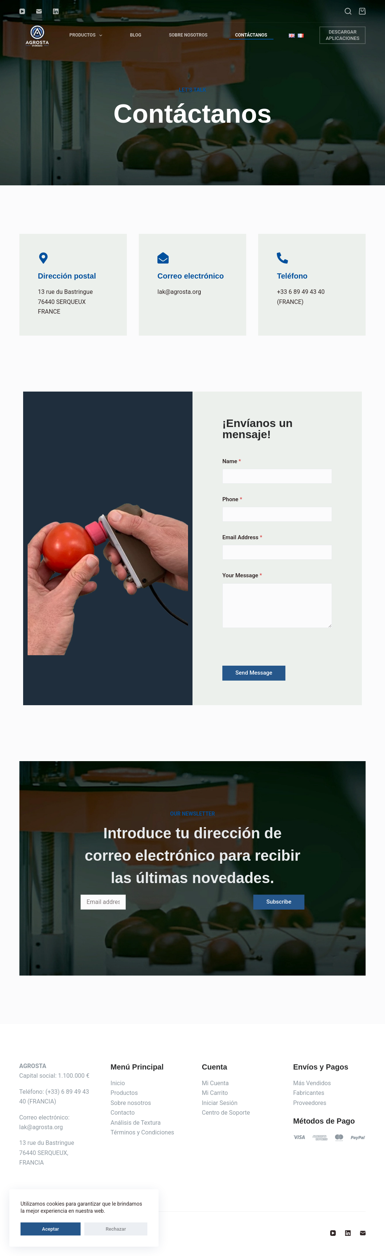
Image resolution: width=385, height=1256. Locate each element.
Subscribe (278, 901)
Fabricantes (308, 1092)
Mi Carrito (215, 1092)
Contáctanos (251, 35)
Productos (87, 35)
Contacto (122, 1112)
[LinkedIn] (56, 11)
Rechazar (74, 1229)
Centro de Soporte (226, 1112)
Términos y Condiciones (142, 1132)
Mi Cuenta (215, 1083)
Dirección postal (67, 276)
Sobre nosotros (130, 1102)
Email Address (242, 537)
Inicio (117, 1083)
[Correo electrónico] (39, 11)
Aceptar (36, 1229)
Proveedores (309, 1102)
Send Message (253, 672)
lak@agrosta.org (41, 1127)
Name (231, 461)
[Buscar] (348, 11)
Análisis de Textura (135, 1122)
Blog (135, 35)
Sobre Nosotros (188, 35)
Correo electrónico (190, 276)
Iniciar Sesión (220, 1102)
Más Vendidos (312, 1083)
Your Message (242, 575)
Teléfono (292, 276)
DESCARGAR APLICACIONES (342, 35)
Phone (232, 499)
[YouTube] (22, 11)
